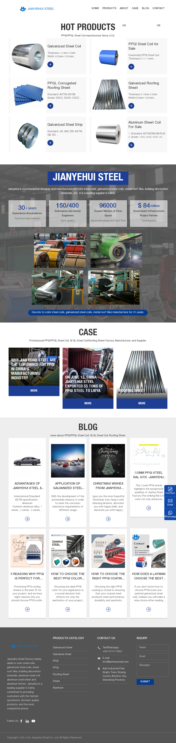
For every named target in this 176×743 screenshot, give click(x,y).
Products (109, 8)
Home (95, 8)
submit (145, 682)
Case (135, 8)
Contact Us (106, 638)
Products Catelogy (68, 638)
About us (124, 17)
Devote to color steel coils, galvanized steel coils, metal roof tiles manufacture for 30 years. (88, 312)
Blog (145, 8)
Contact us (158, 17)
